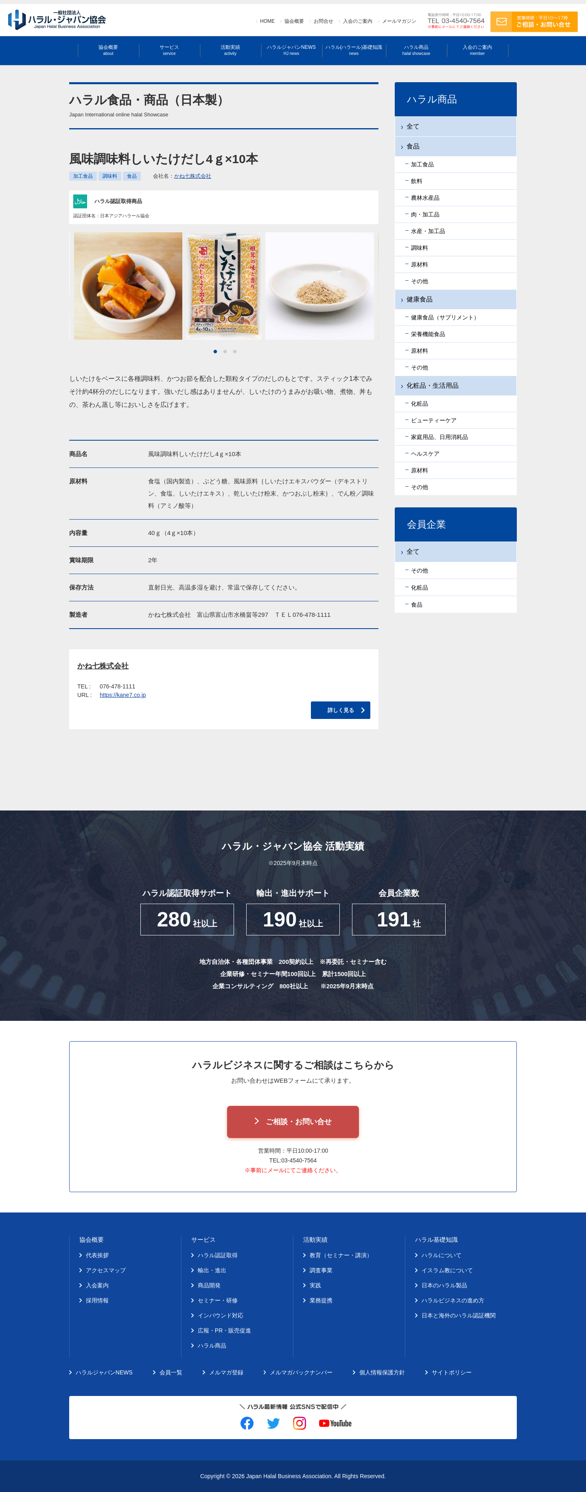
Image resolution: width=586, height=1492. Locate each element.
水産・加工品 (428, 231)
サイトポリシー (452, 1372)
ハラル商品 (416, 50)
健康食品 (420, 299)
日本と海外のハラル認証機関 (459, 1315)
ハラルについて (441, 1255)
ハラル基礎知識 (436, 1239)
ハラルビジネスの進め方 (453, 1300)
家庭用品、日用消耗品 (439, 437)
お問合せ (323, 21)
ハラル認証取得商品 (118, 201)
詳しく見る (341, 710)
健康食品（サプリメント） (445, 317)
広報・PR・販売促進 (224, 1330)
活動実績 (230, 50)
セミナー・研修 (218, 1300)
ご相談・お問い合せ (299, 1122)
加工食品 (83, 176)
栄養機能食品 (428, 334)
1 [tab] (215, 352)
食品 (132, 176)
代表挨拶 (97, 1255)
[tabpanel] (223, 286)
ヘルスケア (425, 453)
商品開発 (209, 1285)
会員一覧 (171, 1372)
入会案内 (97, 1285)
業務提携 (321, 1300)
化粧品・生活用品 (433, 385)
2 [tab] (225, 352)
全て (413, 126)
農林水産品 (425, 197)
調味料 (110, 176)
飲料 (416, 181)
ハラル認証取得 (218, 1255)
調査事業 (321, 1270)
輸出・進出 (212, 1270)
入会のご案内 (357, 21)
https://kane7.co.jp (123, 695)
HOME (267, 21)
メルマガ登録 (226, 1372)
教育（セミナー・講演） (341, 1255)
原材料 (419, 264)
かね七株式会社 (192, 176)
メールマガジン (399, 21)
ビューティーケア (434, 420)
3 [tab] (235, 352)
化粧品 (419, 403)
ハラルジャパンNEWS (291, 50)
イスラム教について (447, 1270)
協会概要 (294, 21)
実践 (315, 1285)
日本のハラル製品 (444, 1285)
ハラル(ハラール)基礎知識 (354, 50)
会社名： (182, 176)
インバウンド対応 (220, 1315)
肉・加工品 (425, 214)
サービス (169, 50)
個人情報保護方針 (382, 1372)
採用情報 (97, 1300)
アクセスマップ (106, 1270)
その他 (419, 281)
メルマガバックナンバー (301, 1372)
